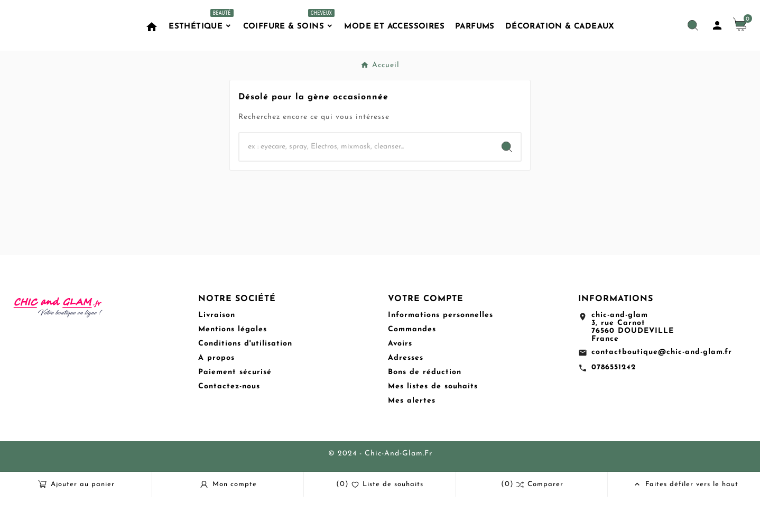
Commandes (412, 354)
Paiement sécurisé (235, 397)
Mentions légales (232, 354)
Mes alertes (411, 426)
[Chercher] (366, 171)
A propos (216, 383)
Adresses (405, 383)
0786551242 (613, 392)
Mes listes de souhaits (433, 411)
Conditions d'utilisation (245, 368)
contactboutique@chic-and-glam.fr (661, 377)
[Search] (507, 171)
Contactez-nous (229, 411)
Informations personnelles (440, 340)
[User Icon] (717, 38)
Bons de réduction (424, 397)
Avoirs (400, 368)
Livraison (216, 340)
